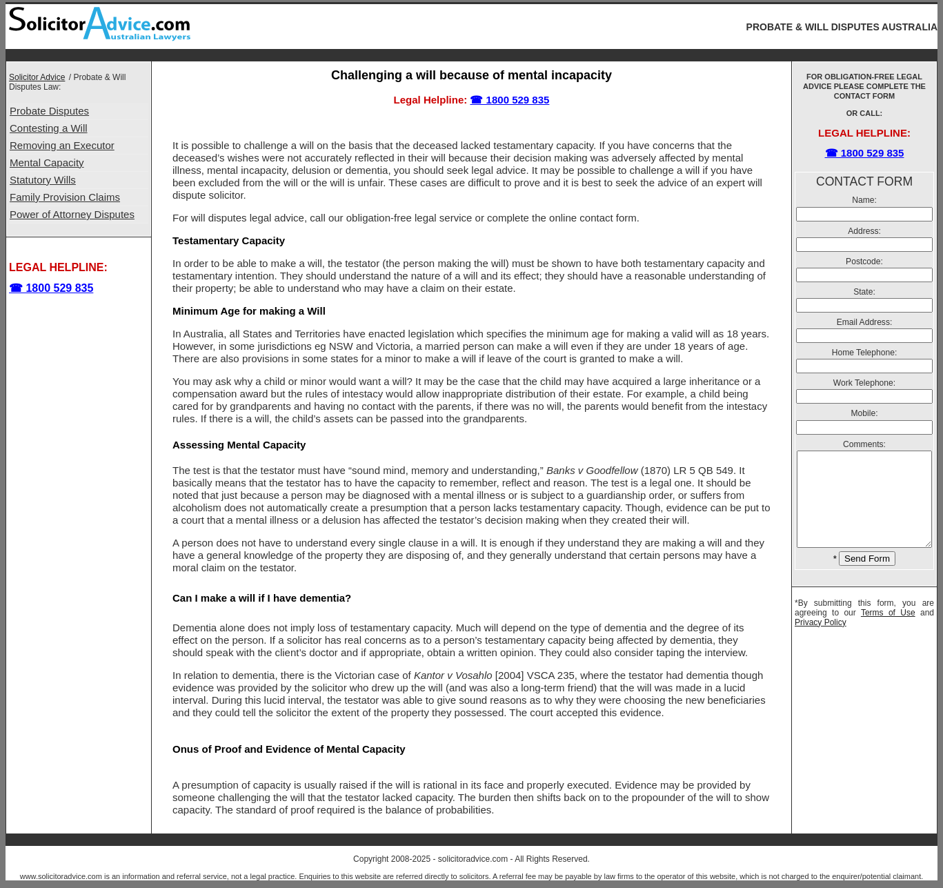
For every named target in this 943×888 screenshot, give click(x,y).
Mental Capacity (47, 162)
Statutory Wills (43, 180)
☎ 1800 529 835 (51, 288)
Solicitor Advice (37, 77)
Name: (864, 200)
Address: (864, 231)
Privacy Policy (820, 641)
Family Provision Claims (65, 197)
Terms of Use (888, 631)
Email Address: (865, 322)
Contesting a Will (49, 128)
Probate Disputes (49, 111)
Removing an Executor (62, 145)
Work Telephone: (864, 383)
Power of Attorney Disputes (72, 214)
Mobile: (864, 413)
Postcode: (864, 261)
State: (864, 292)
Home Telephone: (864, 352)
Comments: (864, 444)
